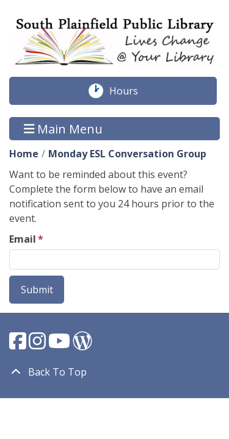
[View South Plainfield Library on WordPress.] (82, 344)
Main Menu (63, 128)
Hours (130, 91)
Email (22, 239)
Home (23, 153)
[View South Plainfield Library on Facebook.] (19, 344)
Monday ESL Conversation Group (127, 153)
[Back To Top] (114, 372)
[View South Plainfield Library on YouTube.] (60, 344)
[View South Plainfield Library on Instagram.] (38, 344)
